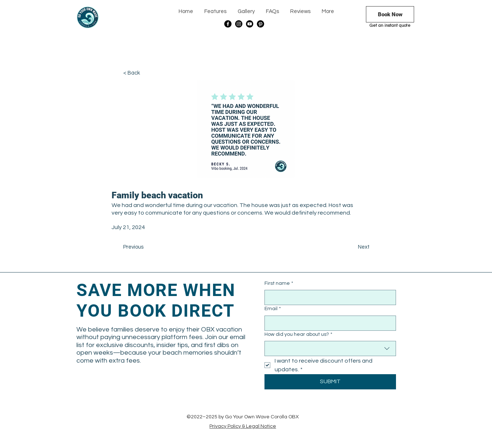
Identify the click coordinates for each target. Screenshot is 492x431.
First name (278, 283)
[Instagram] (238, 24)
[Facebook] (228, 24)
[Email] (328, 323)
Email (272, 309)
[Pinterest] (260, 24)
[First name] (328, 297)
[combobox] (330, 348)
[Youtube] (249, 24)
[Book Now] (390, 14)
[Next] (351, 247)
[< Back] (147, 73)
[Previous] (147, 247)
